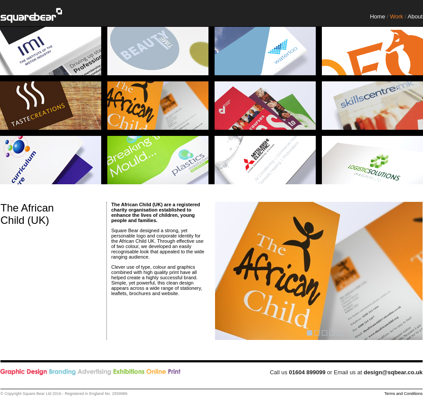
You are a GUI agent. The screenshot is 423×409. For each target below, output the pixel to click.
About (415, 16)
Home (377, 16)
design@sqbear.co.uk (393, 372)
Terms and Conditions (403, 393)
